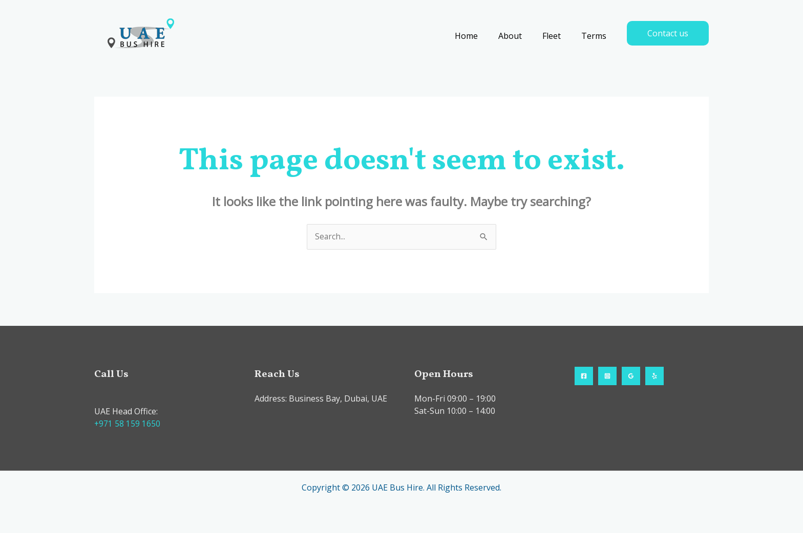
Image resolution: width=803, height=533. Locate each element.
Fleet (557, 35)
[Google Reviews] (631, 376)
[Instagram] (607, 376)
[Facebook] (584, 376)
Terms (595, 35)
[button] (668, 33)
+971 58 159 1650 (127, 424)
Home (480, 35)
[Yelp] (654, 376)
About (520, 35)
